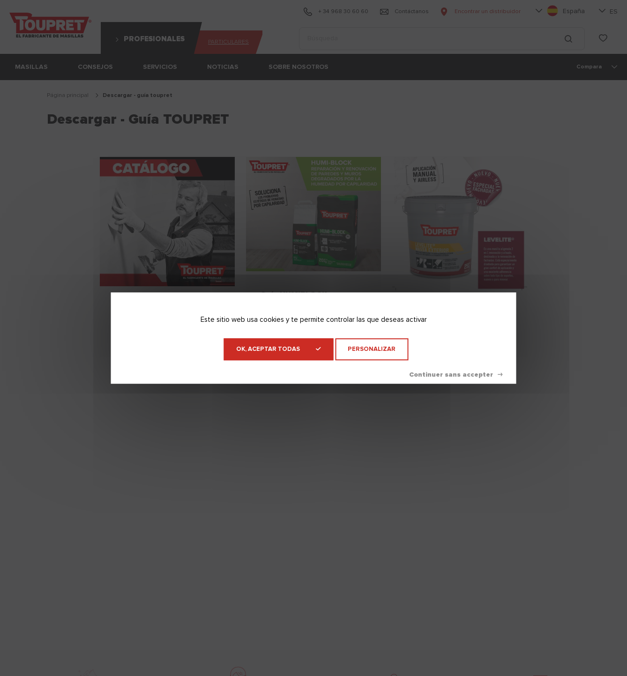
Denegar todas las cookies (455, 375)
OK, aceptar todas (278, 349)
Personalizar (372, 349)
